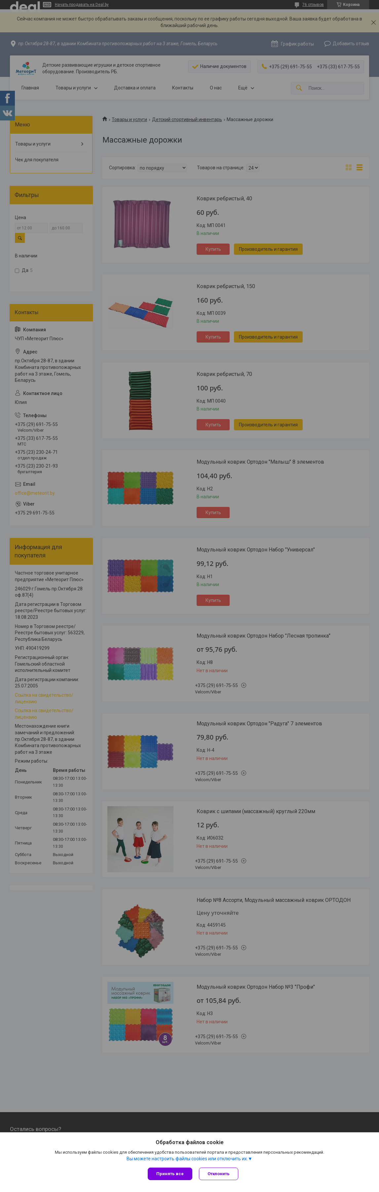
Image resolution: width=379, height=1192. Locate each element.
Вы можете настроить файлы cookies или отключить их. (187, 1158)
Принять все (170, 1173)
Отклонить (219, 1173)
